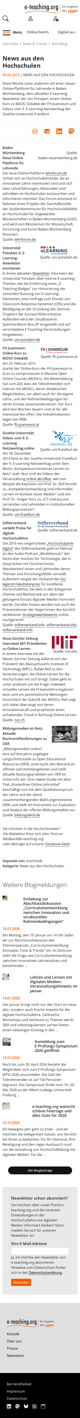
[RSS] (35, 1406)
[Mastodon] (18, 1406)
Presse (12, 1348)
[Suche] (6, 18)
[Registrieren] (55, 18)
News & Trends (35, 43)
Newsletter (41, 273)
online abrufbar (38, 478)
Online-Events (38, 32)
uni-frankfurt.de (27, 514)
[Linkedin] (9, 1406)
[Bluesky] (26, 1406)
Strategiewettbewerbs (40, 614)
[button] (8, 33)
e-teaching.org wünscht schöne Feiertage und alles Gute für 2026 (53, 1111)
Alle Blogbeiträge (40, 1170)
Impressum (16, 1391)
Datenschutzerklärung (45, 1273)
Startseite (10, 43)
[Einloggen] (30, 18)
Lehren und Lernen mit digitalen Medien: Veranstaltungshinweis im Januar (53, 984)
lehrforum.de (56, 173)
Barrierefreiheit (19, 1384)
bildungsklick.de (27, 815)
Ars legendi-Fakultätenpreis (34, 581)
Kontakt (13, 1334)
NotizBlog (59, 43)
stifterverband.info (30, 625)
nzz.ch (20, 720)
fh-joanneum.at (27, 424)
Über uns (14, 1341)
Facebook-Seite (57, 844)
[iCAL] (43, 1406)
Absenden (21, 1282)
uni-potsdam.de (27, 339)
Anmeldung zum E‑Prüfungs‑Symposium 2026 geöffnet (56, 1046)
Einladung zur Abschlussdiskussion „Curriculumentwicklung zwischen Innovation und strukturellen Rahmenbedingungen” (46, 910)
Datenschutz (17, 1398)
